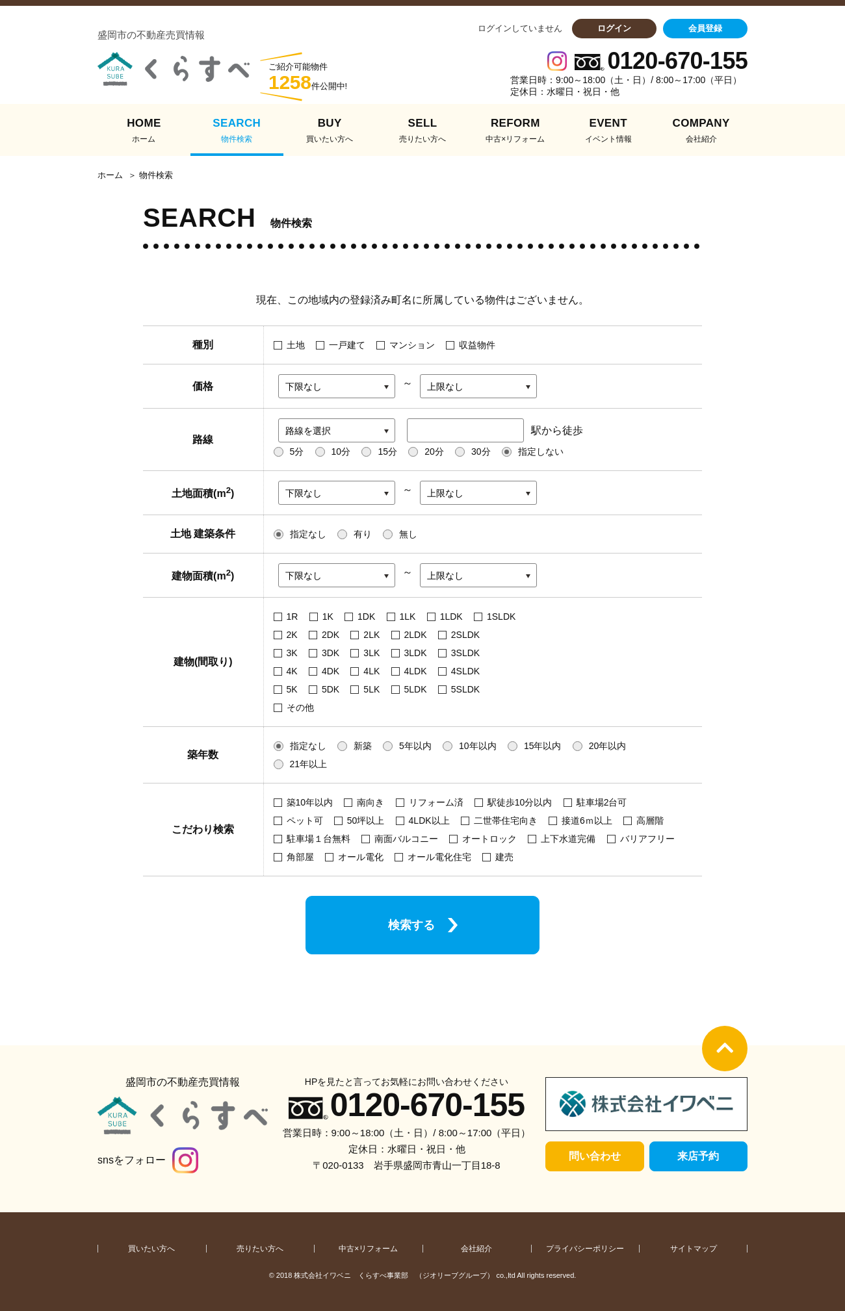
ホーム (110, 175)
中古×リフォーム (368, 1248)
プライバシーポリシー (585, 1248)
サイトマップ (693, 1248)
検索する (411, 925)
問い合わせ (595, 1156)
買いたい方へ (151, 1248)
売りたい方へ (260, 1248)
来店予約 (698, 1156)
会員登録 (705, 28)
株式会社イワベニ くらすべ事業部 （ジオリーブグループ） (394, 1275)
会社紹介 (476, 1248)
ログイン (614, 28)
